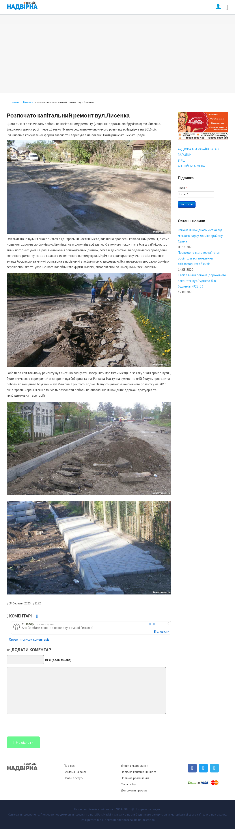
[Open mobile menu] (227, 6)
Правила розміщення (135, 778)
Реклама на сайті (75, 772)
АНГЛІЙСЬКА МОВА (191, 166)
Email (182, 188)
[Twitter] (203, 768)
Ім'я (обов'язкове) (58, 660)
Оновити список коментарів (28, 640)
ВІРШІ (182, 160)
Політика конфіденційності (139, 772)
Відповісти (161, 631)
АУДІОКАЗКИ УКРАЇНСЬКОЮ (198, 149)
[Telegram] (214, 768)
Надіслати (23, 743)
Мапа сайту (128, 784)
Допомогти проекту (134, 790)
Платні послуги (73, 778)
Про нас (69, 766)
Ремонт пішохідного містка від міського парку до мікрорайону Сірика (200, 235)
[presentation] (40, 725)
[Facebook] (192, 768)
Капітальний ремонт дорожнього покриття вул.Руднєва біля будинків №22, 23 (202, 280)
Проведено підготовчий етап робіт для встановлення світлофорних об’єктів (199, 258)
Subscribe (187, 204)
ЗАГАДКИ (184, 155)
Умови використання (134, 766)
